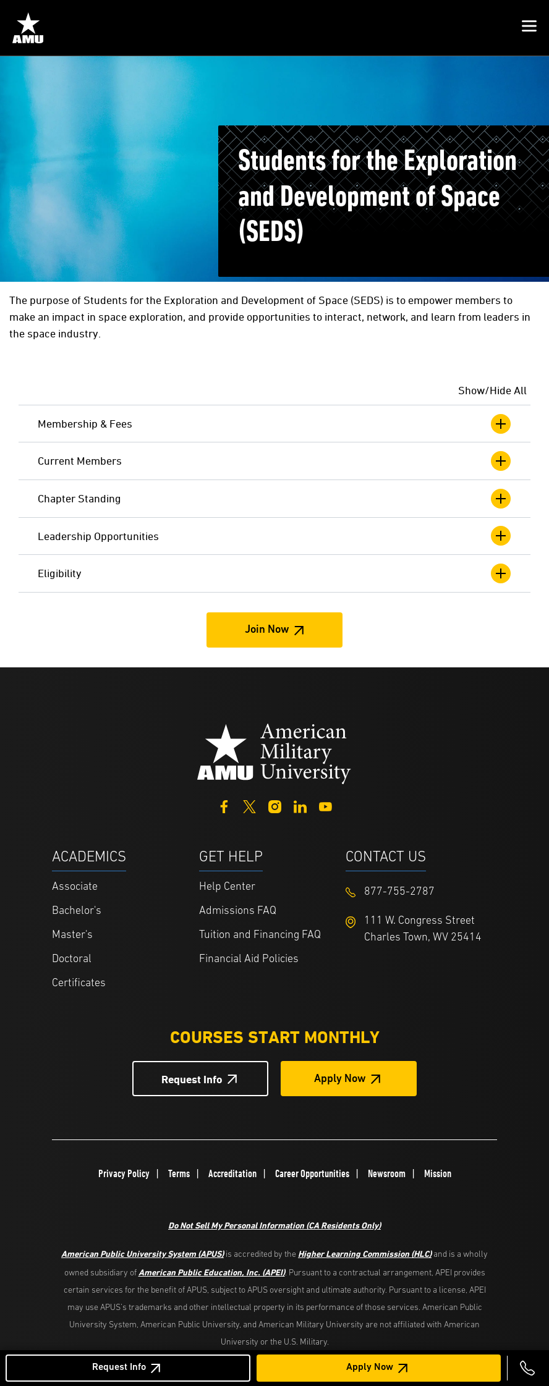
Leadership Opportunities (274, 536)
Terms (179, 1173)
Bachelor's (76, 911)
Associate (75, 887)
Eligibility (274, 573)
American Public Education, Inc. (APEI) (211, 1272)
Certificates (79, 983)
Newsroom (387, 1173)
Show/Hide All (492, 390)
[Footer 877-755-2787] (419, 892)
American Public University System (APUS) (142, 1253)
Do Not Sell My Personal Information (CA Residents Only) (274, 1225)
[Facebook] (224, 805)
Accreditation (232, 1173)
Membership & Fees (274, 424)
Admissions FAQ (237, 911)
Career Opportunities (312, 1173)
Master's (72, 935)
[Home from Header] (27, 27)
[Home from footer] (274, 752)
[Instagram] (274, 805)
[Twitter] (249, 805)
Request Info (119, 1367)
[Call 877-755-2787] (527, 1368)
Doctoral (72, 959)
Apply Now (369, 1367)
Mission (437, 1173)
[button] (529, 27)
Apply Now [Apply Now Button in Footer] (340, 1079)
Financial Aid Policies (249, 959)
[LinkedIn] (300, 805)
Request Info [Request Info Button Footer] (192, 1079)
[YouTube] (325, 805)
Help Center (227, 887)
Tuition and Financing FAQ (260, 935)
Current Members (274, 461)
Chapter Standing (274, 499)
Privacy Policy (124, 1173)
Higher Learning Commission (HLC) (365, 1253)
